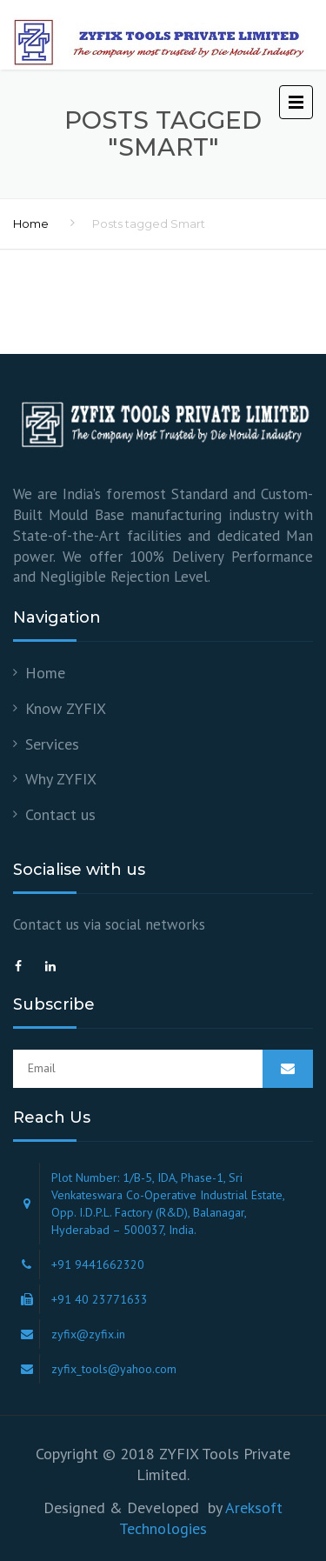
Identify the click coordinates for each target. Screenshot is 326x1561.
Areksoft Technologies (201, 1518)
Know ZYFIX (65, 708)
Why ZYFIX (60, 779)
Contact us (60, 814)
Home (31, 223)
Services (52, 744)
